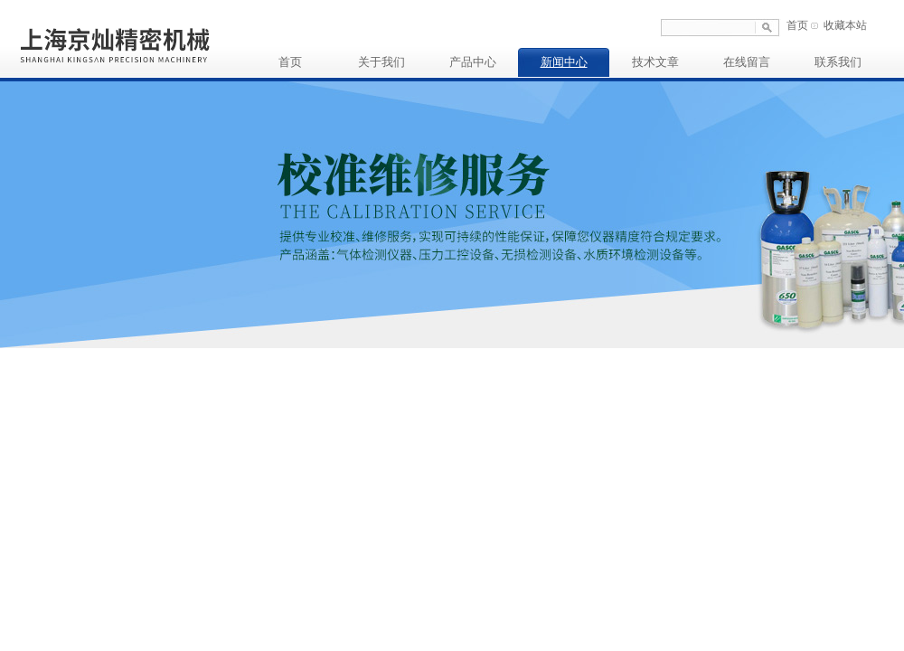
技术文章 (655, 62)
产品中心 (472, 62)
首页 (797, 25)
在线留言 (746, 62)
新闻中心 (564, 62)
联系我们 (838, 62)
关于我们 (381, 62)
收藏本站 (845, 25)
